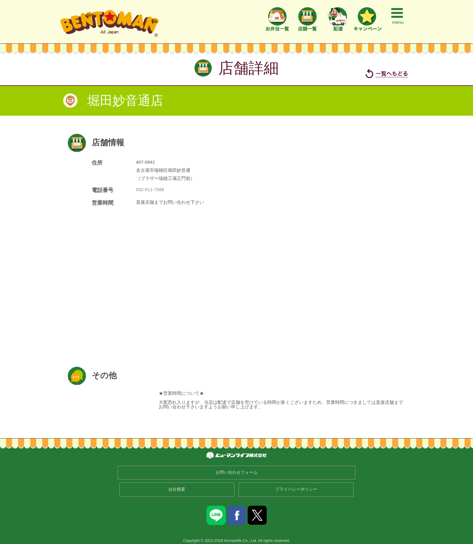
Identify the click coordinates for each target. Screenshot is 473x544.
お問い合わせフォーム (236, 472)
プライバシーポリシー (296, 489)
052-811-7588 (150, 189)
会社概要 (176, 489)
